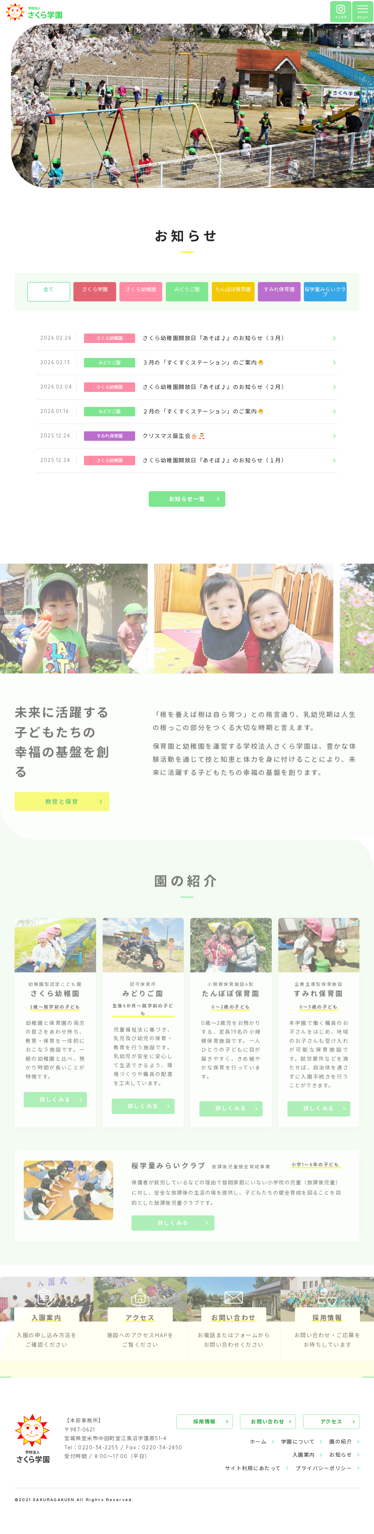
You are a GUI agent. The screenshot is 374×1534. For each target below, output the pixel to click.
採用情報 (207, 1423)
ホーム (258, 1443)
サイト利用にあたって (253, 1469)
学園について (298, 1443)
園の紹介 (340, 1443)
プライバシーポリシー (323, 1469)
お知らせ (340, 1456)
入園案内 (303, 1456)
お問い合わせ (270, 1423)
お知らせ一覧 (187, 508)
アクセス (332, 1423)
